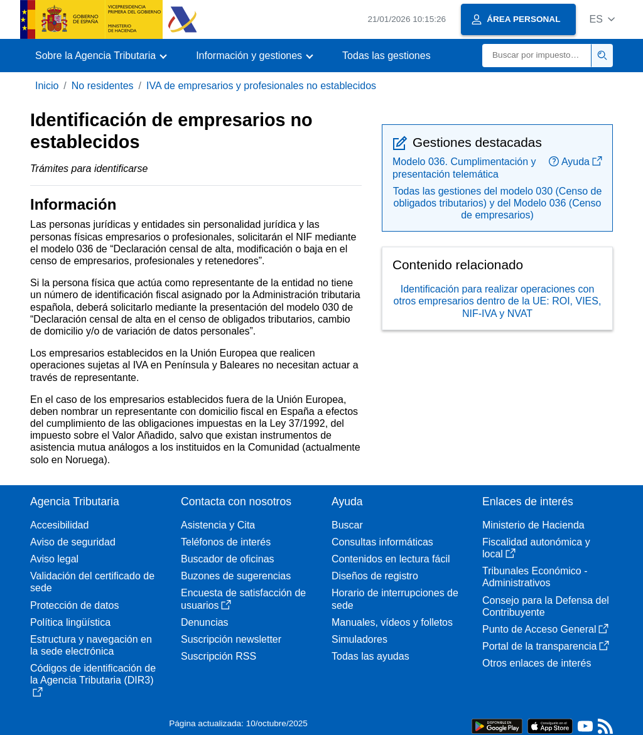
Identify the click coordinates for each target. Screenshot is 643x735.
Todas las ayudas (370, 656)
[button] (602, 19)
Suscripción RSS (218, 656)
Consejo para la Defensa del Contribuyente (545, 606)
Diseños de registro (375, 576)
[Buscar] (537, 55)
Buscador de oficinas (227, 559)
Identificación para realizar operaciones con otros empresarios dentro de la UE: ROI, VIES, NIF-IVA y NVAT (498, 301)
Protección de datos (74, 605)
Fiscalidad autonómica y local (536, 548)
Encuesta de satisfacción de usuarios (243, 598)
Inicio (46, 85)
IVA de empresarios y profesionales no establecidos (261, 85)
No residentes (103, 85)
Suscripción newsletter (231, 639)
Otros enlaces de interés (536, 663)
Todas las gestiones (386, 55)
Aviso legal (54, 559)
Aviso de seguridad (73, 542)
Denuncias (205, 622)
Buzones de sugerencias (236, 576)
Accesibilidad (59, 525)
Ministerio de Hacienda (533, 525)
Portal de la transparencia (545, 646)
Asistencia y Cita (218, 525)
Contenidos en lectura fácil (391, 559)
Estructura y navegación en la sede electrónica (91, 645)
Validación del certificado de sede (92, 582)
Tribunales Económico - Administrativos (534, 577)
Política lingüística (70, 622)
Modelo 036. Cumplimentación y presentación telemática (464, 167)
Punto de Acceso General (545, 629)
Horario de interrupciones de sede (395, 598)
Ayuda (575, 161)
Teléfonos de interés (226, 542)
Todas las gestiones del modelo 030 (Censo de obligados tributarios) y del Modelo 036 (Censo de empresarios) (497, 203)
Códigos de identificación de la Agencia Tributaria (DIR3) (93, 680)
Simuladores (359, 639)
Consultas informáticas (382, 542)
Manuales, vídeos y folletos (392, 622)
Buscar (347, 525)
